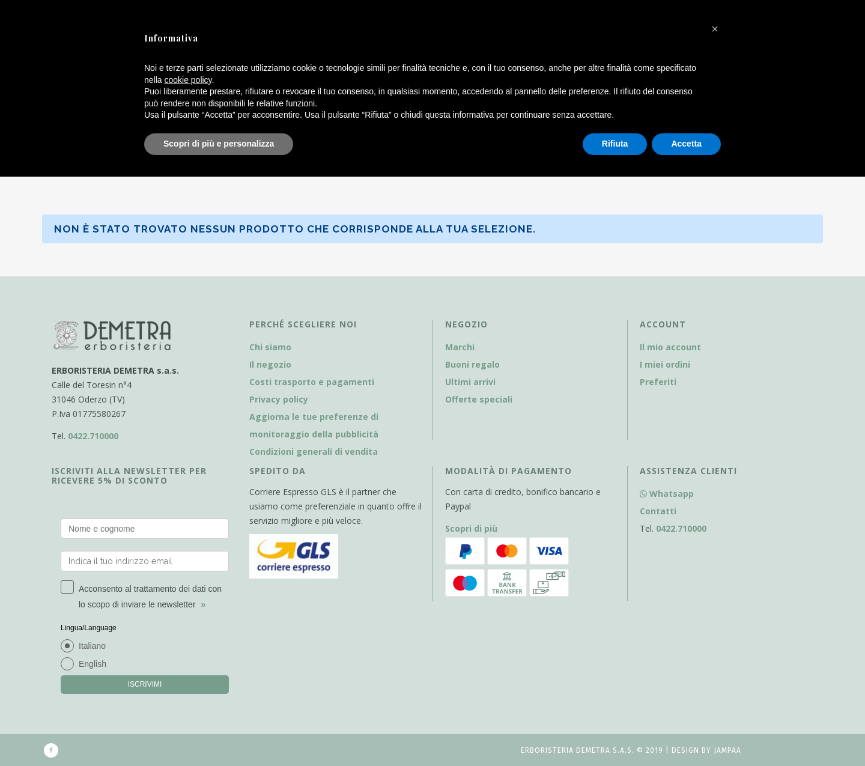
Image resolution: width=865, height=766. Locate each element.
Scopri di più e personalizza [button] (218, 143)
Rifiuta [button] (615, 143)
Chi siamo (270, 347)
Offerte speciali (478, 399)
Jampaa (727, 750)
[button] (714, 28)
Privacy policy (278, 399)
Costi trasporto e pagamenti (311, 382)
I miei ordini (665, 364)
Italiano (92, 646)
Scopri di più (471, 528)
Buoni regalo (472, 364)
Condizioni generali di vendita (313, 451)
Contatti (658, 511)
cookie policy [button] (187, 80)
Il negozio (270, 364)
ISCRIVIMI (145, 684)
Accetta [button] (686, 143)
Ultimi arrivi (470, 382)
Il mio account (670, 347)
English (92, 664)
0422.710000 (93, 436)
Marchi (460, 347)
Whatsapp (667, 493)
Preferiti (658, 382)
